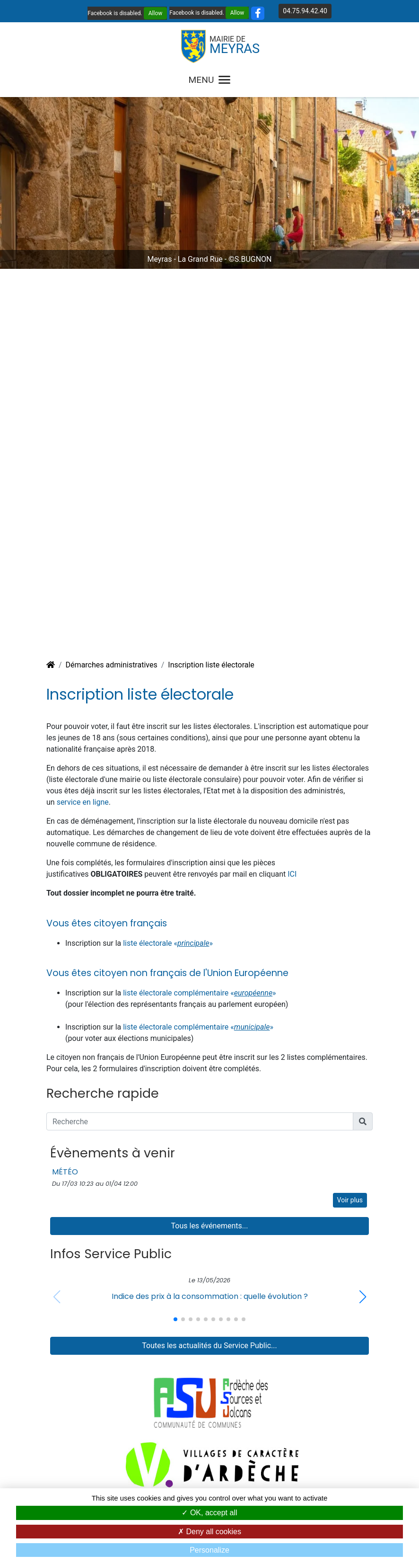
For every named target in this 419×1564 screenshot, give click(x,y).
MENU (210, 79)
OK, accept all (209, 1513)
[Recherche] (199, 1121)
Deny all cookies (209, 1532)
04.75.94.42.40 (305, 11)
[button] (362, 1297)
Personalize (209, 1550)
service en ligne (83, 802)
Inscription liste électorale (211, 664)
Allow (155, 13)
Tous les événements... (209, 1225)
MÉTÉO (65, 1171)
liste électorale (148, 943)
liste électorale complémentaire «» (199, 992)
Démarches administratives (111, 664)
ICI (292, 874)
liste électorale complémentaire (176, 1026)
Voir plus (350, 1200)
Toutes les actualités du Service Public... (209, 1345)
